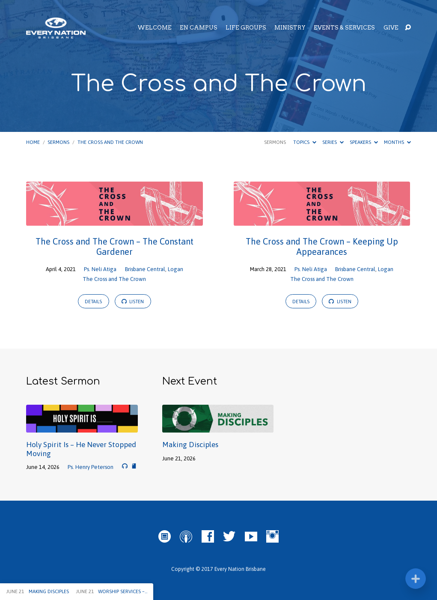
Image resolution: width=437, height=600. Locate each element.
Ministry (290, 28)
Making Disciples (190, 444)
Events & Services (344, 28)
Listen (133, 301)
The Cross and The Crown (110, 142)
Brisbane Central (145, 269)
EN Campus (198, 28)
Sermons (58, 142)
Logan (175, 269)
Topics (304, 142)
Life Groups (246, 28)
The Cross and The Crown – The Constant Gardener (114, 246)
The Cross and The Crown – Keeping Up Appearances (322, 246)
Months (397, 142)
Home (33, 142)
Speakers (364, 142)
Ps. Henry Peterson (90, 467)
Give (390, 28)
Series (333, 142)
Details (93, 301)
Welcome (154, 28)
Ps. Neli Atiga (100, 269)
